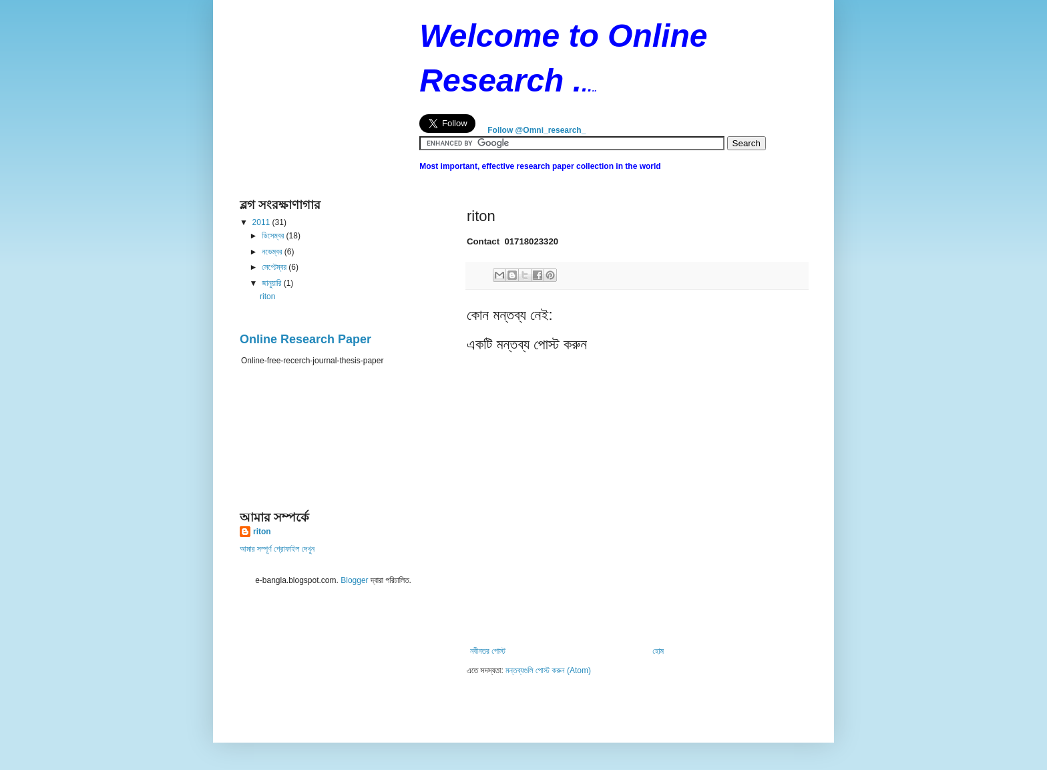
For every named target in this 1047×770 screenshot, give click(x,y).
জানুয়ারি (273, 283)
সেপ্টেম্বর (275, 267)
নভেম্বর (273, 251)
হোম (658, 651)
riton (267, 296)
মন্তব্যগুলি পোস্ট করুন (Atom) (548, 670)
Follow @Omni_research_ (536, 130)
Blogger (354, 580)
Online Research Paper (305, 339)
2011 (262, 222)
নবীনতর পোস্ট (487, 651)
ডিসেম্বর (274, 235)
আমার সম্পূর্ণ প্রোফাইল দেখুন (277, 549)
